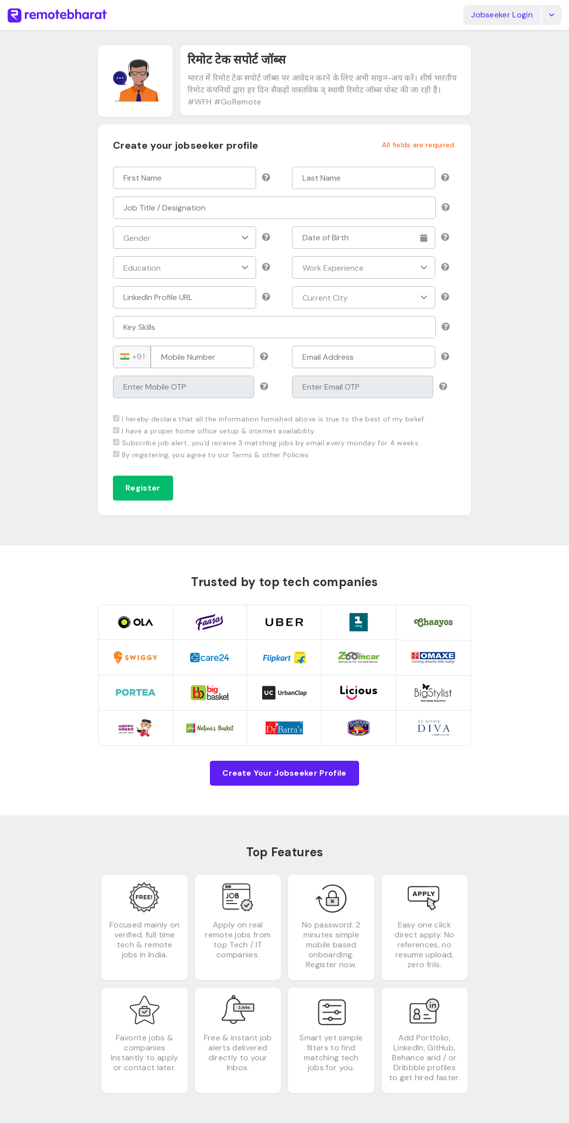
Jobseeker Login (502, 14)
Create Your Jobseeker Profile (284, 773)
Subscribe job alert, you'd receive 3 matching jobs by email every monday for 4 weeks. (266, 442)
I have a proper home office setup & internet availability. (214, 430)
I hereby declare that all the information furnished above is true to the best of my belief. (269, 418)
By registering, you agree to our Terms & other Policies (211, 454)
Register (143, 488)
